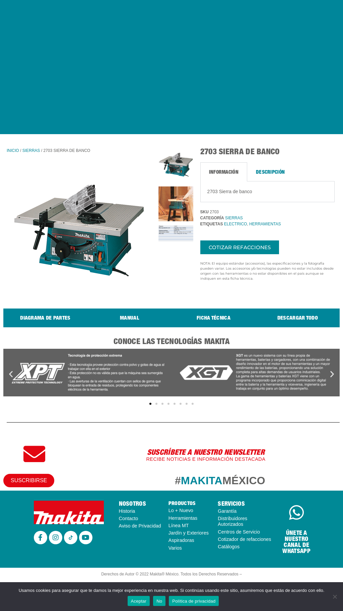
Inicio (13, 150)
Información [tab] (223, 172)
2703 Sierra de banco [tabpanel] (229, 191)
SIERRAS (31, 150)
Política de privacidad (193, 601)
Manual (129, 318)
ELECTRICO (235, 224)
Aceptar (139, 601)
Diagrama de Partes (45, 318)
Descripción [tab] (270, 172)
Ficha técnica (213, 318)
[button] (11, 374)
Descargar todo (297, 318)
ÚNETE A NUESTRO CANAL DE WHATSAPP (296, 541)
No (159, 601)
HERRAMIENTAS (265, 224)
